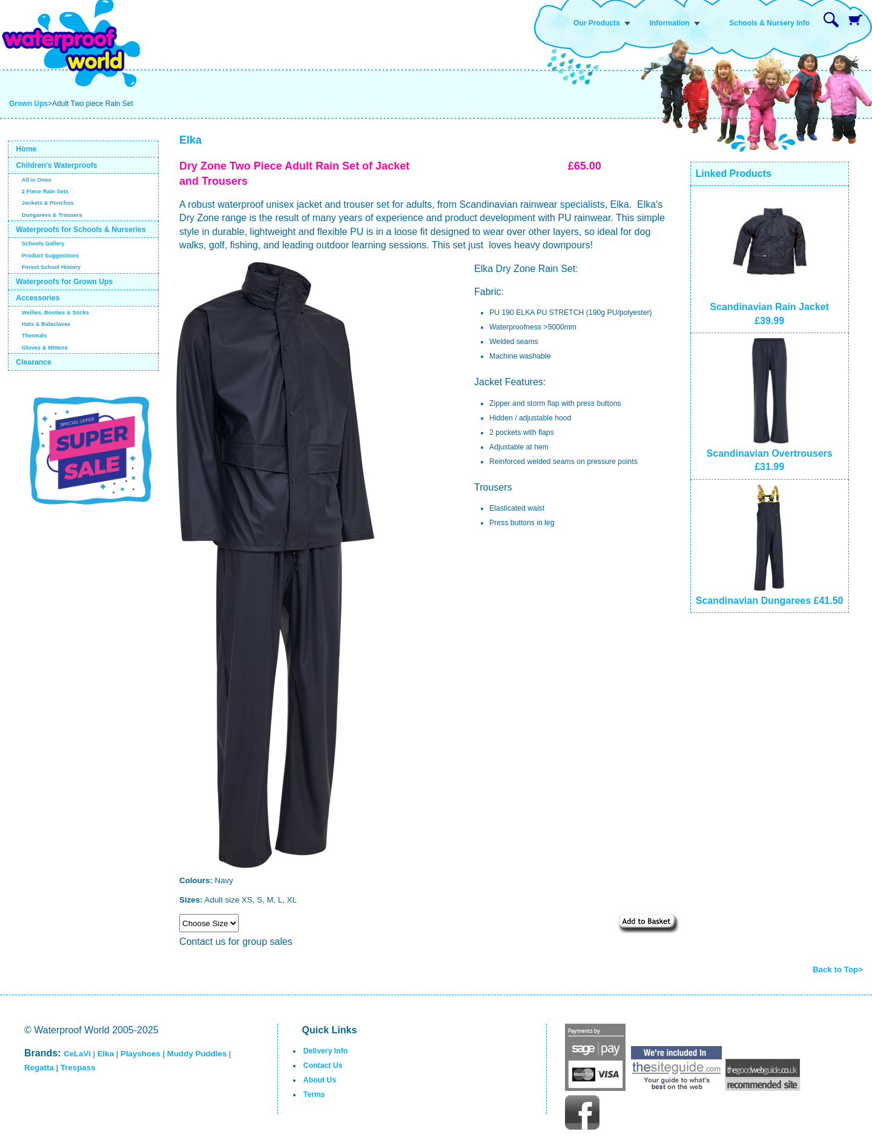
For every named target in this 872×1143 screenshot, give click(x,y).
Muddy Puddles (196, 1053)
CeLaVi (77, 1053)
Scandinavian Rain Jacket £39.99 (769, 307)
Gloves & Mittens (45, 348)
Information (670, 23)
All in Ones (36, 180)
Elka (105, 1053)
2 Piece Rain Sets (45, 191)
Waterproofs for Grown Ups (64, 281)
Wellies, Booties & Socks (55, 313)
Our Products (596, 23)
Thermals (34, 336)
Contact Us (323, 1065)
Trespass (78, 1067)
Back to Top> (838, 969)
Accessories (37, 298)
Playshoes (140, 1053)
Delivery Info (325, 1051)
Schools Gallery (43, 243)
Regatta (39, 1067)
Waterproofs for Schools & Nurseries (80, 229)
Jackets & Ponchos (48, 203)
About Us (319, 1080)
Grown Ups (28, 103)
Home (26, 149)
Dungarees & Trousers (52, 215)
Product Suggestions (50, 256)
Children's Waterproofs (56, 165)
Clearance (33, 362)
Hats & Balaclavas (46, 324)
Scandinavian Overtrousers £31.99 (770, 453)
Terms (314, 1094)
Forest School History (51, 267)
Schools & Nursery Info (769, 23)
